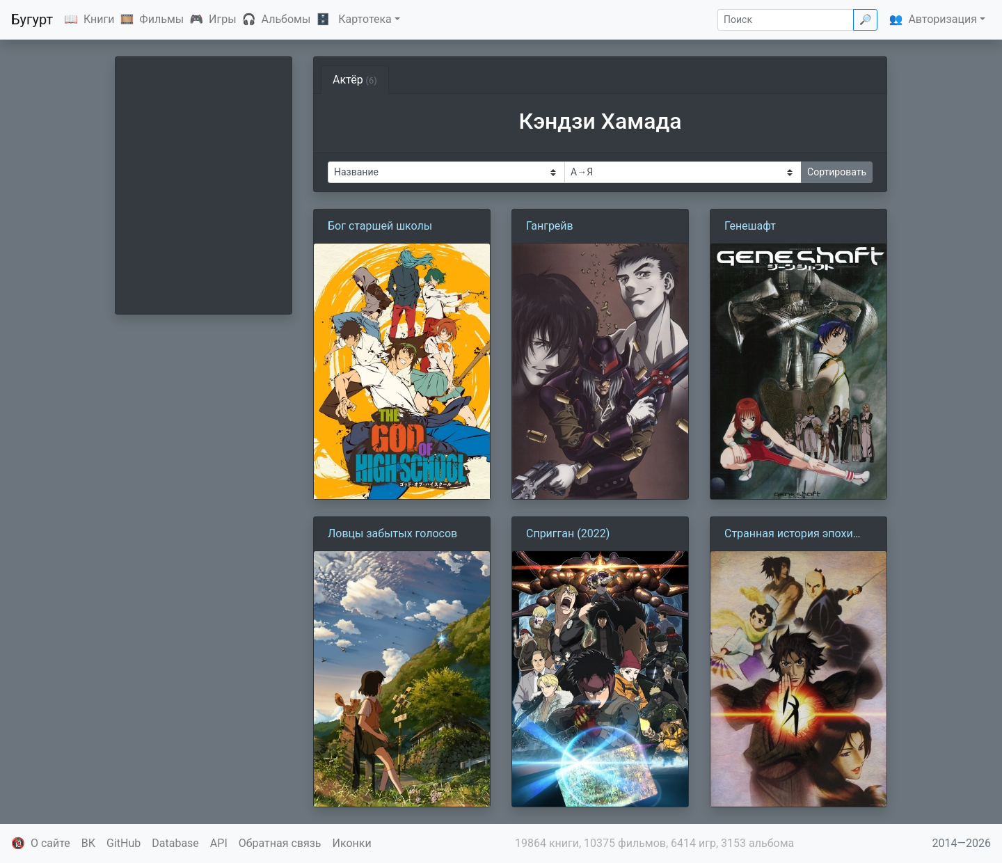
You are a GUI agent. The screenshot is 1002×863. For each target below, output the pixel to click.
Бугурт (32, 19)
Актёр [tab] (355, 79)
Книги (99, 19)
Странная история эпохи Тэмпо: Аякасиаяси (788, 534)
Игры (223, 19)
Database (175, 843)
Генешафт (750, 225)
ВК (88, 843)
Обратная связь (280, 843)
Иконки (352, 843)
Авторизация (942, 19)
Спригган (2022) (568, 533)
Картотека (365, 19)
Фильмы (161, 19)
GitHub (123, 843)
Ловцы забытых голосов (392, 533)
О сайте (50, 843)
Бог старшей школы (380, 225)
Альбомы (286, 19)
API (219, 843)
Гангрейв (549, 225)
